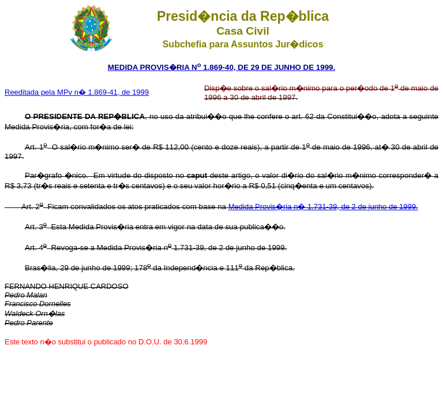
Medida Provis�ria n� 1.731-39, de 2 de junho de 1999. (323, 206)
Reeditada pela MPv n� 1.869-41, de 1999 (77, 92)
